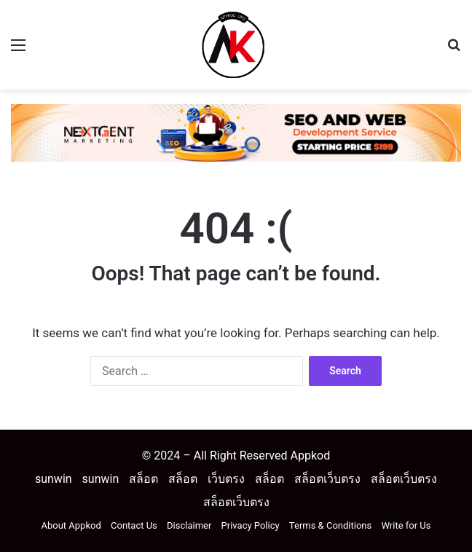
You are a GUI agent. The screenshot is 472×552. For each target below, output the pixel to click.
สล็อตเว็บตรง (327, 479)
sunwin (53, 479)
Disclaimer (189, 525)
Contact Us (134, 525)
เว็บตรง (226, 479)
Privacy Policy (250, 525)
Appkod (310, 455)
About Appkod (71, 525)
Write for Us (405, 525)
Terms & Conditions (330, 525)
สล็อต (143, 479)
